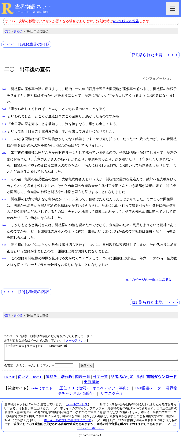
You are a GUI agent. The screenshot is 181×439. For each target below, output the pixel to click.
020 (4, 150)
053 (4, 254)
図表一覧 (82, 375)
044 (4, 221)
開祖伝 (18, 31)
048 (4, 241)
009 (4, 115)
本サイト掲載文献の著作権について (67, 418)
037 (4, 196)
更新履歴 (91, 380)
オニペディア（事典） (111, 387)
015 (4, 129)
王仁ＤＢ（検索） (74, 387)
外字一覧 (100, 375)
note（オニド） (44, 387)
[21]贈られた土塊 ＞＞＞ (155, 55)
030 (4, 176)
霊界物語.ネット (33, 6)
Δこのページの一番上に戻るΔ (148, 275)
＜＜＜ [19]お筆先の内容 (25, 44)
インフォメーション (157, 79)
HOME (9, 375)
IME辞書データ (148, 387)
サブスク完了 (111, 392)
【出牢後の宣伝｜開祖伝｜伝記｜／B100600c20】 (91, 349)
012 (4, 122)
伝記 (7, 31)
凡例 (140, 375)
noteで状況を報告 (126, 21)
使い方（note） (30, 375)
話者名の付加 (122, 375)
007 (4, 108)
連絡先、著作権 (59, 375)
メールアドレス (76, 336)
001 (4, 89)
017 (4, 137)
